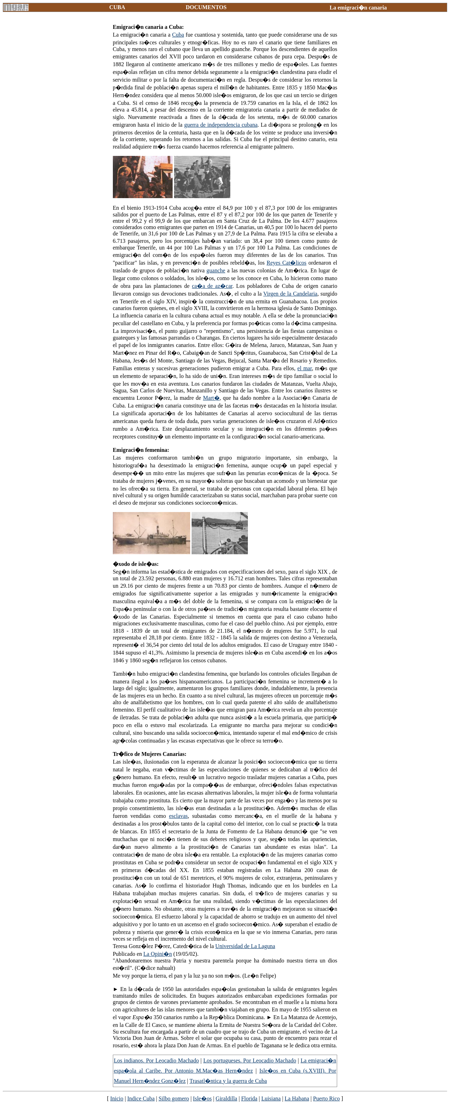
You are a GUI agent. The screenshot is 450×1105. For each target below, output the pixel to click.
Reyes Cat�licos (286, 263)
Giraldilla (226, 1098)
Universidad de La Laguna (245, 946)
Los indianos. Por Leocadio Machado (156, 1060)
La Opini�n (157, 954)
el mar (304, 368)
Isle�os (202, 1098)
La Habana (297, 1098)
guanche (215, 270)
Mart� (211, 398)
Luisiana (271, 1098)
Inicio (116, 1098)
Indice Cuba (141, 1098)
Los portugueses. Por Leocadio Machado (249, 1060)
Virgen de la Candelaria (290, 294)
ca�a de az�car (212, 286)
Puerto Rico (326, 1098)
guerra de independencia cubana (221, 125)
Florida (249, 1098)
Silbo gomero (174, 1098)
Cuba (178, 35)
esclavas (178, 816)
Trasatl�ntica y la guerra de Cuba (228, 1081)
